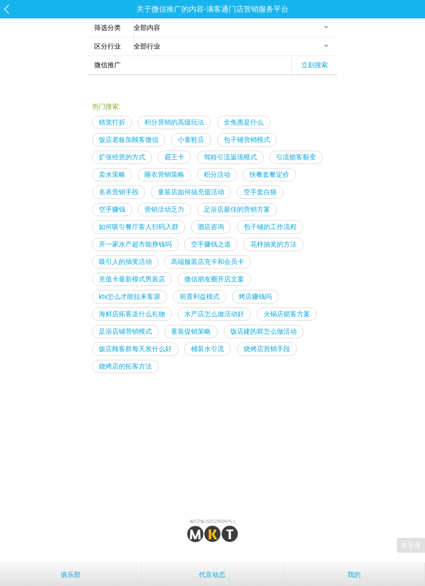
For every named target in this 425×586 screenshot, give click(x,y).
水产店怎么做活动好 (214, 313)
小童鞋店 (191, 139)
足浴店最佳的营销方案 (237, 209)
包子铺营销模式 (247, 139)
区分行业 (107, 46)
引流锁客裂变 (296, 157)
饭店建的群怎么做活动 (263, 331)
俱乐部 (71, 574)
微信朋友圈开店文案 (214, 279)
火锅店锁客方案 (287, 313)
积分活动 (217, 174)
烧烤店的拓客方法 (125, 366)
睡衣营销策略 (164, 174)
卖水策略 (112, 174)
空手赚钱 (112, 209)
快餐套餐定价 (269, 174)
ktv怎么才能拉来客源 (129, 296)
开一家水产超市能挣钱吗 (135, 244)
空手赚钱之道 (211, 244)
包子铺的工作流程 (270, 226)
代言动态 (212, 574)
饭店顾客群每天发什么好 (135, 348)
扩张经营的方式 (122, 157)
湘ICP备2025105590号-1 (212, 521)
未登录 (411, 545)
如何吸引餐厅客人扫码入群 (138, 226)
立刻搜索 (314, 64)
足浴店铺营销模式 (125, 331)
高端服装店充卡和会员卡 (207, 261)
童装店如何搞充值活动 (191, 191)
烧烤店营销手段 (267, 348)
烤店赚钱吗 (255, 296)
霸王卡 (174, 157)
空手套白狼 (260, 191)
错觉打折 (112, 122)
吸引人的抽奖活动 (125, 261)
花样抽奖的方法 (273, 244)
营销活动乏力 (164, 209)
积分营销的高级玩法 (174, 122)
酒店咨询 (211, 226)
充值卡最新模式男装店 (132, 279)
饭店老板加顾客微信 (129, 139)
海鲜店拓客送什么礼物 (132, 313)
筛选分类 (107, 27)
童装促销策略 (191, 331)
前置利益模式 (200, 296)
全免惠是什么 (244, 122)
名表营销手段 (119, 191)
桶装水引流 (207, 348)
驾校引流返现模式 (230, 157)
